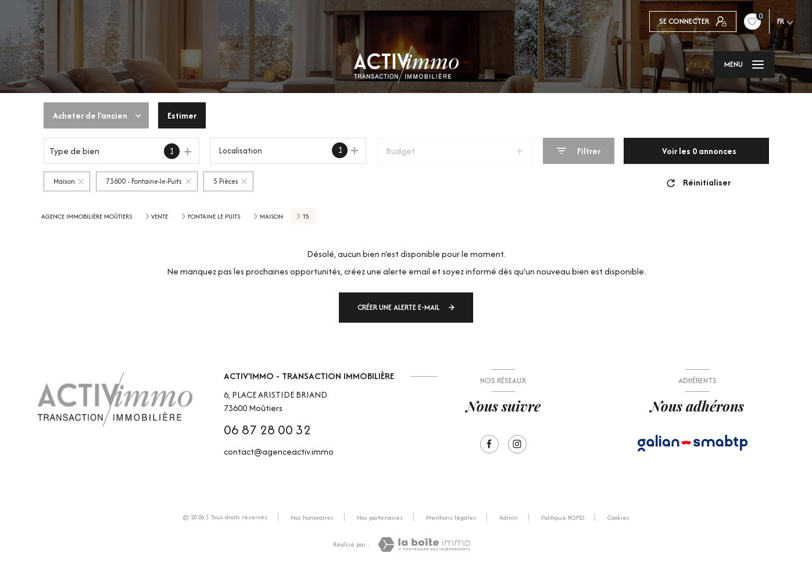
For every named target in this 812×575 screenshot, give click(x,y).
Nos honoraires (312, 517)
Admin (508, 517)
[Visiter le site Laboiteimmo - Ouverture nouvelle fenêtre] (424, 544)
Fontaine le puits (214, 216)
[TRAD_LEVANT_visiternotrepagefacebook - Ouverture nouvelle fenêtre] (489, 444)
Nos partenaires (380, 517)
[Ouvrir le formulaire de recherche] (578, 151)
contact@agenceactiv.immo (279, 451)
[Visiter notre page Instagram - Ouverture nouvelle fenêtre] (517, 444)
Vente (159, 216)
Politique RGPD (562, 517)
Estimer (181, 115)
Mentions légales (451, 517)
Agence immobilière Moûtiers (86, 216)
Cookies (618, 518)
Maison (271, 216)
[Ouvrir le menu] (744, 64)
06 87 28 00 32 (267, 429)
